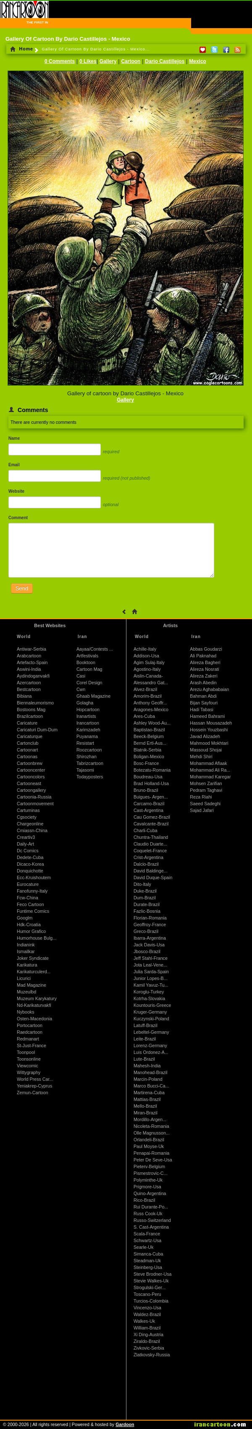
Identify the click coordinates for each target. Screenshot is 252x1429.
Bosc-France (146, 763)
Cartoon (130, 61)
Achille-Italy (145, 648)
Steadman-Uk (147, 1260)
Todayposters (89, 776)
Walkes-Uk (144, 1321)
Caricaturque (29, 736)
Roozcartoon (89, 749)
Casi (80, 675)
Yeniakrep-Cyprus (34, 1085)
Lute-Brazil (144, 1058)
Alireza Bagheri (205, 662)
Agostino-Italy (147, 669)
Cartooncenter (31, 769)
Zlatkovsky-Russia (152, 1354)
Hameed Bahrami (207, 716)
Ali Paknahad (203, 655)
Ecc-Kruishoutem (34, 877)
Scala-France (147, 1233)
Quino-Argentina (150, 1193)
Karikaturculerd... (34, 971)
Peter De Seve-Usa (153, 1159)
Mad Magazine (31, 985)
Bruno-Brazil (146, 790)
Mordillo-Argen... (150, 1119)
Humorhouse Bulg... (36, 937)
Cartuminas (28, 810)
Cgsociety (27, 817)
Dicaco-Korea (30, 864)
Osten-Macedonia (34, 1018)
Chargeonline (30, 823)
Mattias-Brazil (147, 1099)
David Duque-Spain (153, 877)
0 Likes (88, 61)
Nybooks (25, 1011)
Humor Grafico (31, 931)
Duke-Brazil (145, 890)
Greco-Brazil (146, 931)
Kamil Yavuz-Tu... (151, 985)
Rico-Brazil (144, 1200)
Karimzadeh (88, 729)
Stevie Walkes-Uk (151, 1280)
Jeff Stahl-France (151, 958)
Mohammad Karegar (210, 776)
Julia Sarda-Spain (151, 971)
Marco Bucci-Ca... (151, 1085)
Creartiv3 (26, 837)
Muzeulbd (26, 991)
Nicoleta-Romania (151, 1126)
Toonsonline (29, 1058)
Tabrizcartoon (89, 763)
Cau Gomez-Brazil (152, 817)
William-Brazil (147, 1327)
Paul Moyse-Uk (149, 1146)
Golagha (84, 702)
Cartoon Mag (89, 669)
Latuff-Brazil (146, 1025)
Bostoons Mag (31, 709)
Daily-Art (25, 843)
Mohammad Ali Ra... (210, 769)
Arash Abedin (203, 682)
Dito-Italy (142, 884)
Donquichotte (30, 870)
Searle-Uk (143, 1247)
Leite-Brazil (145, 1038)
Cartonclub (28, 743)
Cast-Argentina (148, 810)
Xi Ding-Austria (148, 1334)
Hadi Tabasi (201, 709)
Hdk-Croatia (29, 924)
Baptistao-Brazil (149, 729)
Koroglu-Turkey (149, 991)
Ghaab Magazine (93, 696)
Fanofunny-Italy (32, 890)
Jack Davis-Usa (149, 944)
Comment (18, 517)
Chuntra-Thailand (151, 837)
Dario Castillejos (164, 61)
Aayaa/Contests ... (94, 648)
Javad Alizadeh (205, 736)
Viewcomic (27, 1065)
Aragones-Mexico (151, 709)
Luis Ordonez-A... (151, 1052)
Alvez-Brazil (145, 689)
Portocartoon (29, 1025)
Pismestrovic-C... (151, 1173)
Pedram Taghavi (206, 790)
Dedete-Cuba (30, 857)
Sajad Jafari (201, 810)
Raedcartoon (29, 1032)
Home (21, 48)
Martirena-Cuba (149, 1092)
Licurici (24, 978)
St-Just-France (31, 1045)
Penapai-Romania (151, 1153)
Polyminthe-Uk (148, 1179)
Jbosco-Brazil (147, 951)
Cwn (80, 689)
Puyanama (87, 736)
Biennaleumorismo (35, 702)
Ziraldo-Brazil (147, 1341)
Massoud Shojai (206, 749)
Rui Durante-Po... (151, 1206)
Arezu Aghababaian (209, 689)
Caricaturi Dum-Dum (37, 729)
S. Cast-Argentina (151, 1226)
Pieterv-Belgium (149, 1166)
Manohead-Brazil (151, 1072)
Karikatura (27, 964)
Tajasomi (85, 769)
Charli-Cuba (146, 830)
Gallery (108, 61)
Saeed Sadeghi (205, 803)
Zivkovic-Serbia (149, 1347)
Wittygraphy (28, 1072)
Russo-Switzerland (152, 1220)
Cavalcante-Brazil (151, 823)
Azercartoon (29, 682)
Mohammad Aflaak (208, 763)
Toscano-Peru (147, 1294)
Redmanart (28, 1038)
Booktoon (85, 662)
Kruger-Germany (150, 1011)
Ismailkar (26, 951)
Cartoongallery (31, 790)
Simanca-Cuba (148, 1253)
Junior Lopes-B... (151, 978)
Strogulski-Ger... (149, 1287)
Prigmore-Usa (147, 1186)
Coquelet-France (150, 850)
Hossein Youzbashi (209, 729)
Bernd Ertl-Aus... (150, 743)
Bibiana (24, 696)
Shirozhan (86, 756)
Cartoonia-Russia (34, 796)
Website (16, 491)
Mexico (197, 61)
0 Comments (60, 61)
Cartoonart (27, 749)
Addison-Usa (146, 655)
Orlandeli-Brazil (149, 1139)
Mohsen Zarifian (206, 783)
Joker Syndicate (33, 958)
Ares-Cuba (144, 716)
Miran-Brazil (146, 1112)
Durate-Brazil (147, 904)
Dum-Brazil (145, 897)
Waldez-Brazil (147, 1314)
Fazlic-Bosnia (147, 911)
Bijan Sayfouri (204, 702)
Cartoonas (27, 756)
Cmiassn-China (32, 830)
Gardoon (125, 1424)
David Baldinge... (151, 870)
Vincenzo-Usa (147, 1307)
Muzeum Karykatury (37, 998)
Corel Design (89, 682)
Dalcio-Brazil (146, 864)
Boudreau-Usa (148, 776)
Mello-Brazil (145, 1106)
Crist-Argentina (148, 857)
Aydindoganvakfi (33, 675)
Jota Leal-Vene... (150, 964)
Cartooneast (29, 783)
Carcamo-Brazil (149, 803)
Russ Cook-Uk (148, 1213)
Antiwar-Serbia (31, 648)
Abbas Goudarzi (206, 648)
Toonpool (26, 1052)
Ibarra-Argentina (150, 937)
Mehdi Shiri (201, 756)
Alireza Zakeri (203, 675)
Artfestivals (87, 655)
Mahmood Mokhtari (209, 743)
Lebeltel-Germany (151, 1032)
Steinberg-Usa (148, 1267)
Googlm (24, 917)
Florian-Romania (150, 917)
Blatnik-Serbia (147, 749)
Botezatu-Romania (152, 769)
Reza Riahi (201, 796)
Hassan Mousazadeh (211, 722)
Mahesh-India (147, 1065)
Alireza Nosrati (204, 669)
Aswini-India (29, 669)
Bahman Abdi (203, 696)
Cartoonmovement (35, 803)
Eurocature (28, 884)
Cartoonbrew (29, 763)
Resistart (85, 743)
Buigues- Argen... (151, 796)
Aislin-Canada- (148, 675)
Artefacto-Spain (32, 662)
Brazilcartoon (30, 716)
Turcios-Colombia (151, 1300)
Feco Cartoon (30, 904)
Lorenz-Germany (150, 1045)
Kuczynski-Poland (151, 1018)
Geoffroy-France (150, 924)
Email (14, 464)
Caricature (27, 722)
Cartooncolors (31, 776)
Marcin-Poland (148, 1079)
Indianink (26, 944)
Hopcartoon (88, 709)
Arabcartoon (29, 655)
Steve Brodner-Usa (153, 1274)
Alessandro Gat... (151, 682)
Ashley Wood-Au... (152, 722)
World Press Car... (35, 1079)
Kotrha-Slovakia (149, 998)
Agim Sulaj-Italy (149, 662)
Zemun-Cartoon (32, 1092)
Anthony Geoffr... (150, 702)
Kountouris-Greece (152, 1005)
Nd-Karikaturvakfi (34, 1005)
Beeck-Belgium (149, 736)
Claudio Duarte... (150, 843)
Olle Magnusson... (152, 1132)
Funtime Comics (33, 911)
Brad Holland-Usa (151, 783)
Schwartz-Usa (147, 1240)
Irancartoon (87, 722)
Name (14, 438)
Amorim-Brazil (148, 696)
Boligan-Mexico (149, 756)
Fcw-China (27, 897)
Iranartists (86, 716)
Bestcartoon (29, 689)
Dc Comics (28, 850)
